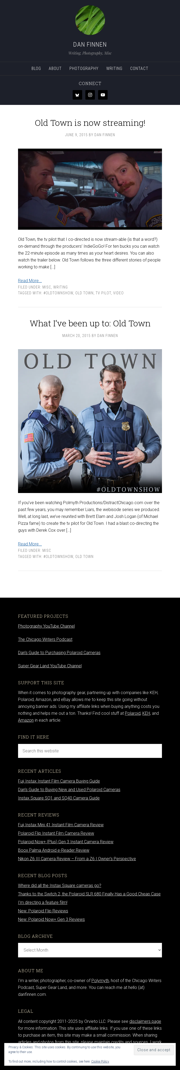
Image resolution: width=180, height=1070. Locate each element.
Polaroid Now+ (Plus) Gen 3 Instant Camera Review (65, 841)
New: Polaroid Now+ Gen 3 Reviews (51, 919)
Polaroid (133, 713)
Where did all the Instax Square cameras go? (59, 885)
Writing (60, 287)
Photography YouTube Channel (46, 626)
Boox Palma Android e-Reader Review (53, 850)
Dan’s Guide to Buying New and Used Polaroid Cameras (69, 789)
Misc (46, 287)
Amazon (26, 720)
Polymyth (100, 980)
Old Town (84, 293)
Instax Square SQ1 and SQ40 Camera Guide (59, 798)
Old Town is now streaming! (90, 122)
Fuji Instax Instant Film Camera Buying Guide (59, 781)
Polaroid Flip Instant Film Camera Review (56, 833)
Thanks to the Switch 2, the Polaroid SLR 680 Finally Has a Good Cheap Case (89, 893)
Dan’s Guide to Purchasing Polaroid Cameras (59, 652)
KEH (146, 713)
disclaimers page (145, 1021)
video (118, 293)
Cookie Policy (100, 1061)
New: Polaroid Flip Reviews (43, 910)
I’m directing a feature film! (42, 902)
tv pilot (103, 293)
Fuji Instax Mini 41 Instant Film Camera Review (61, 824)
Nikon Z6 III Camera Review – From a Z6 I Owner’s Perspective (77, 858)
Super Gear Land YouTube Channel (50, 665)
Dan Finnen (90, 44)
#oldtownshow (58, 293)
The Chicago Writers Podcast (45, 639)
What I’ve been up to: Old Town (90, 323)
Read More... (30, 280)
